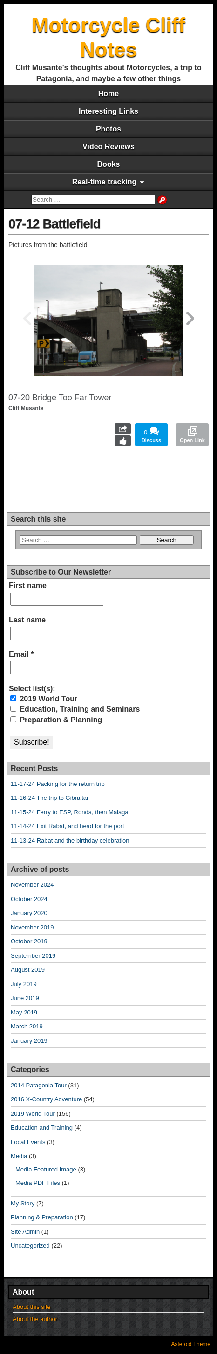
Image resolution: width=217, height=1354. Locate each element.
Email (21, 654)
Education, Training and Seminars (75, 709)
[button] (190, 320)
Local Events (28, 1141)
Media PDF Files (37, 1182)
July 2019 (24, 984)
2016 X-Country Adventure (46, 1099)
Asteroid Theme (191, 1344)
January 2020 (29, 912)
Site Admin (25, 1231)
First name (28, 585)
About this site (32, 1306)
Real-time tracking (104, 182)
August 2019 (28, 969)
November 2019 (32, 927)
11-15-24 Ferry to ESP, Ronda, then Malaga (70, 812)
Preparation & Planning (56, 720)
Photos (108, 129)
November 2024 (32, 884)
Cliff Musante (25, 408)
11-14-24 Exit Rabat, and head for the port (67, 826)
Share (123, 428)
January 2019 (29, 1040)
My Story (22, 1203)
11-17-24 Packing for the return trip (58, 783)
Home (108, 94)
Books (108, 164)
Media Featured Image (45, 1169)
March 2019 (27, 1026)
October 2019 (29, 941)
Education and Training (42, 1127)
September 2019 (33, 955)
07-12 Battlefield (54, 223)
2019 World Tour (43, 699)
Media (19, 1155)
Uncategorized (30, 1245)
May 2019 (24, 1012)
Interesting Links (108, 111)
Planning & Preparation (42, 1217)
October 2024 (29, 899)
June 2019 (25, 997)
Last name (27, 620)
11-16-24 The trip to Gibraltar (49, 797)
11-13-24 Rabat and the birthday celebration (70, 840)
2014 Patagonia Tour (39, 1085)
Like (123, 440)
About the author (35, 1318)
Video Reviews (108, 146)
